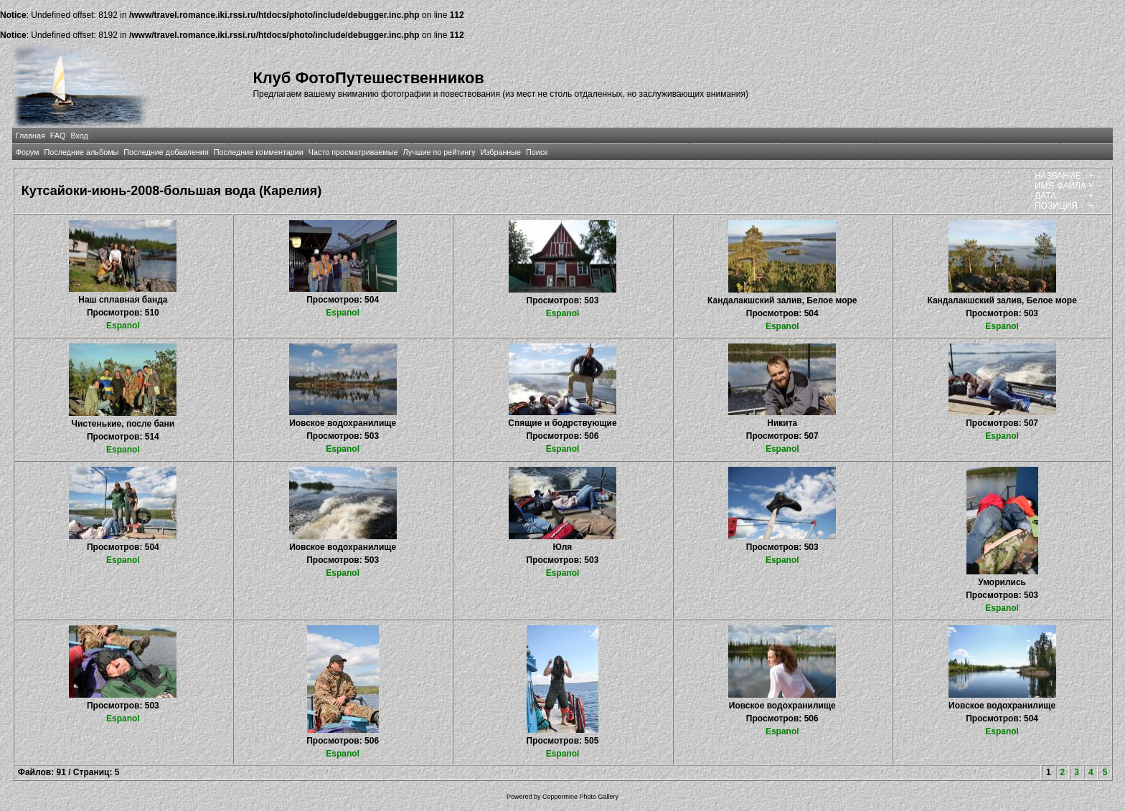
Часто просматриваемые (353, 152)
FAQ (58, 135)
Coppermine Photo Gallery (580, 796)
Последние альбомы (81, 152)
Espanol (123, 326)
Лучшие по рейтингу (439, 152)
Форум (27, 152)
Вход (79, 135)
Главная (30, 135)
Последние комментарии (258, 152)
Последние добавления (165, 152)
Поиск (536, 152)
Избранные (501, 152)
